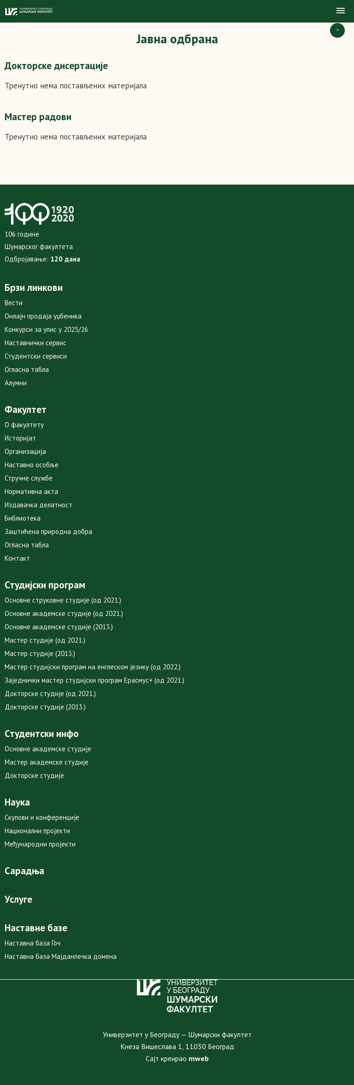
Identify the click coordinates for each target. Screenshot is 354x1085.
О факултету (24, 424)
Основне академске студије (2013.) (59, 626)
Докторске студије (34, 775)
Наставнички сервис (35, 342)
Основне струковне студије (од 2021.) (63, 600)
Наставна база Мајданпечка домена (61, 956)
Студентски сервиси (36, 356)
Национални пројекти (37, 830)
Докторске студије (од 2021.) (50, 693)
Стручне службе (29, 478)
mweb (199, 1058)
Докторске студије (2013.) (45, 706)
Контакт (17, 558)
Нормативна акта (31, 491)
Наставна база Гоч (32, 943)
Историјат (20, 438)
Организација (25, 451)
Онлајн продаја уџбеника (43, 316)
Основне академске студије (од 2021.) (64, 613)
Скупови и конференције (42, 817)
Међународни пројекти (40, 844)
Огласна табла (27, 369)
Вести (14, 302)
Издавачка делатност (38, 504)
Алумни (16, 382)
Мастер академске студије (46, 762)
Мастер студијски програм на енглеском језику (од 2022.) (93, 666)
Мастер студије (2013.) (40, 653)
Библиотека (23, 518)
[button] (340, 11)
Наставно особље (32, 464)
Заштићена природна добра (48, 531)
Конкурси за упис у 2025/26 (46, 329)
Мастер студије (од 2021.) (45, 640)
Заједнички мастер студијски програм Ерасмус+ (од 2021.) (94, 680)
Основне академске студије (48, 748)
